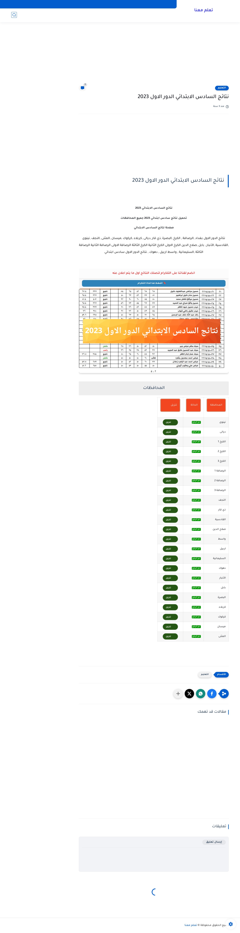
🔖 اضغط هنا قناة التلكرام (153, 283)
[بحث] (14, 15)
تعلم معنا (203, 11)
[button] (212, 693)
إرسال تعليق (214, 842)
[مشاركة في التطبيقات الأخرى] (178, 693)
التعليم (222, 88)
